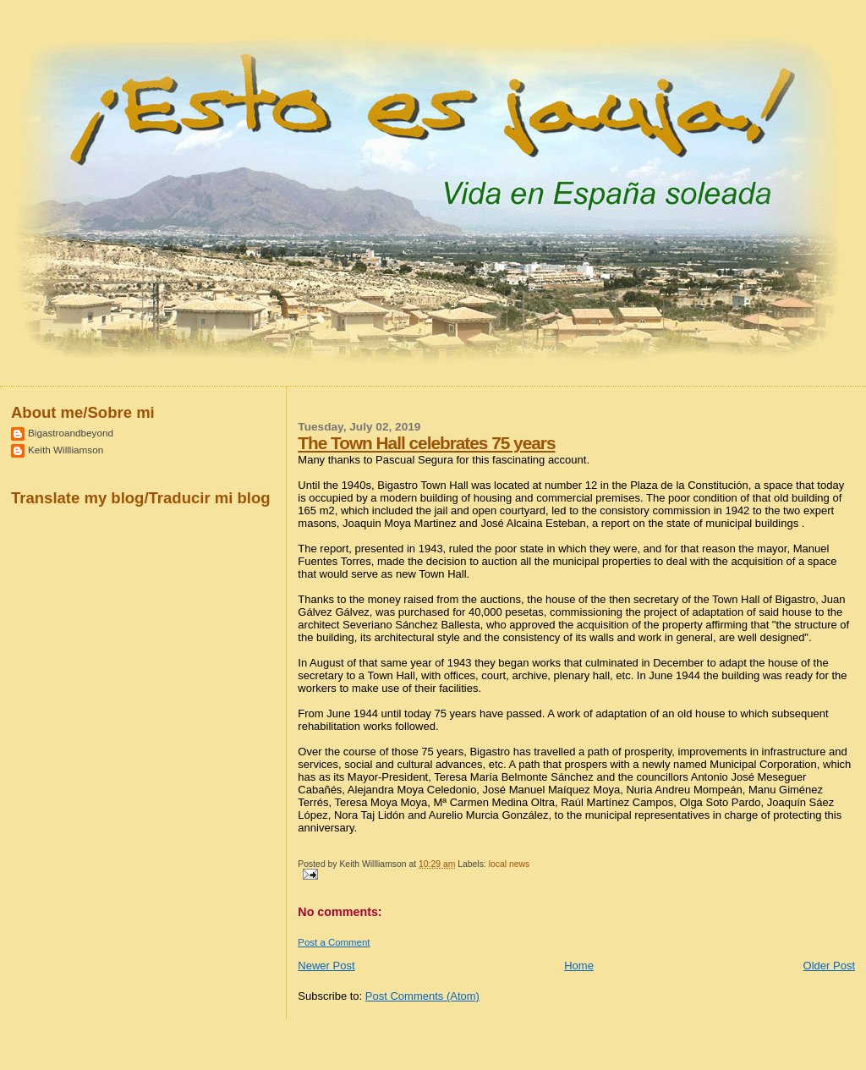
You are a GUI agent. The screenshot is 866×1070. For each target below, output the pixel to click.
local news (509, 864)
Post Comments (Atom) (422, 996)
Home (579, 965)
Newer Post (326, 965)
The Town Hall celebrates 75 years (426, 443)
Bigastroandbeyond (70, 432)
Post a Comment (334, 942)
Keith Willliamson (65, 449)
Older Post (829, 965)
